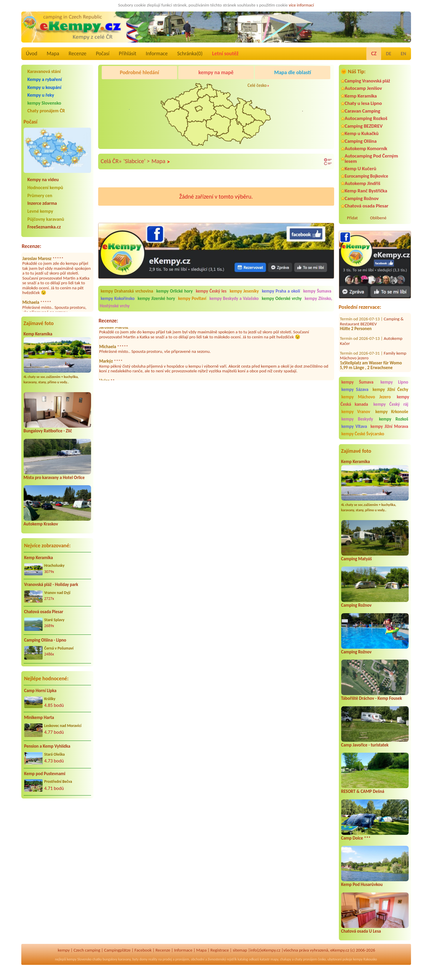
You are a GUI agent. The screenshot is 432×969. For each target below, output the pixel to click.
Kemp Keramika (38, 334)
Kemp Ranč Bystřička (366, 191)
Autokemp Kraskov (41, 524)
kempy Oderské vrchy (282, 298)
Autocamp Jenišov (363, 88)
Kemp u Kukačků (362, 133)
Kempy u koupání (44, 87)
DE (388, 53)
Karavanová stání (44, 71)
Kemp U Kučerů (360, 168)
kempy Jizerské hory (156, 298)
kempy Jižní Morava (389, 426)
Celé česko (257, 85)
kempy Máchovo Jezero (366, 397)
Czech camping (87, 950)
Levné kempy (40, 211)
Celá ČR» (111, 161)
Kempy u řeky (40, 95)
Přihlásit (127, 53)
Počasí (102, 53)
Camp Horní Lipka (40, 690)
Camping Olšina (361, 141)
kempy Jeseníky (244, 291)
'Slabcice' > (137, 161)
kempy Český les (211, 291)
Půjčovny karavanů (45, 219)
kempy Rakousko (365, 959)
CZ (373, 53)
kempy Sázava (355, 389)
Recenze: (31, 246)
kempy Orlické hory (174, 291)
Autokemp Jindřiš (363, 183)
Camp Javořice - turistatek (365, 745)
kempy (63, 950)
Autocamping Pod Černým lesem (371, 158)
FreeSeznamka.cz (44, 227)
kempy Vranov (356, 411)
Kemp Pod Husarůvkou (362, 884)
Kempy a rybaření (44, 79)
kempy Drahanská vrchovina (127, 291)
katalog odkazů (248, 959)
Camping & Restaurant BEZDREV (372, 316)
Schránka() (190, 53)
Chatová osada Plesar (43, 611)
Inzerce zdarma (42, 203)
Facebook (143, 950)
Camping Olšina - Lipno (45, 640)
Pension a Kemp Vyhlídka (47, 746)
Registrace (220, 950)
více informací (301, 5)
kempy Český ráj (390, 404)
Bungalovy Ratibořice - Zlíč (48, 431)
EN (403, 53)
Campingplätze (117, 950)
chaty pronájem (306, 959)
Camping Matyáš (356, 558)
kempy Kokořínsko (118, 298)
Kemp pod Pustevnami (44, 773)
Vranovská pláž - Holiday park (51, 584)
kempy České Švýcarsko (363, 433)
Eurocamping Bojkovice (366, 176)
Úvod (31, 53)
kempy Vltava (354, 426)
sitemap (240, 950)
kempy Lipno (394, 382)
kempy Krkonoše (391, 411)
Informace (157, 53)
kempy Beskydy (357, 419)
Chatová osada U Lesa (361, 931)
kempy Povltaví (192, 298)
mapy (274, 959)
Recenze (77, 53)
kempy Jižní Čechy (390, 389)
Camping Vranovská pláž (367, 81)
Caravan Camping (363, 111)
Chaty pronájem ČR (46, 110)
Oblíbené (378, 217)
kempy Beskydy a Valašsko (234, 298)
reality (153, 959)
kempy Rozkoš (393, 419)
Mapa (53, 53)
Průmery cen (39, 195)
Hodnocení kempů (45, 187)
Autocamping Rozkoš (366, 118)
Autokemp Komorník (366, 148)
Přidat (352, 217)
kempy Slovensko (44, 103)
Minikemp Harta (39, 717)
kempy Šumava (357, 382)
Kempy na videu (43, 179)
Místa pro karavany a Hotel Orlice (54, 477)
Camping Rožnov (362, 198)
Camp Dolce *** (356, 838)
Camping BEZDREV (364, 126)
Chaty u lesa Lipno (363, 103)
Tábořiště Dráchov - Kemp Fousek (371, 698)
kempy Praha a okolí (281, 291)
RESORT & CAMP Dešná (362, 791)
